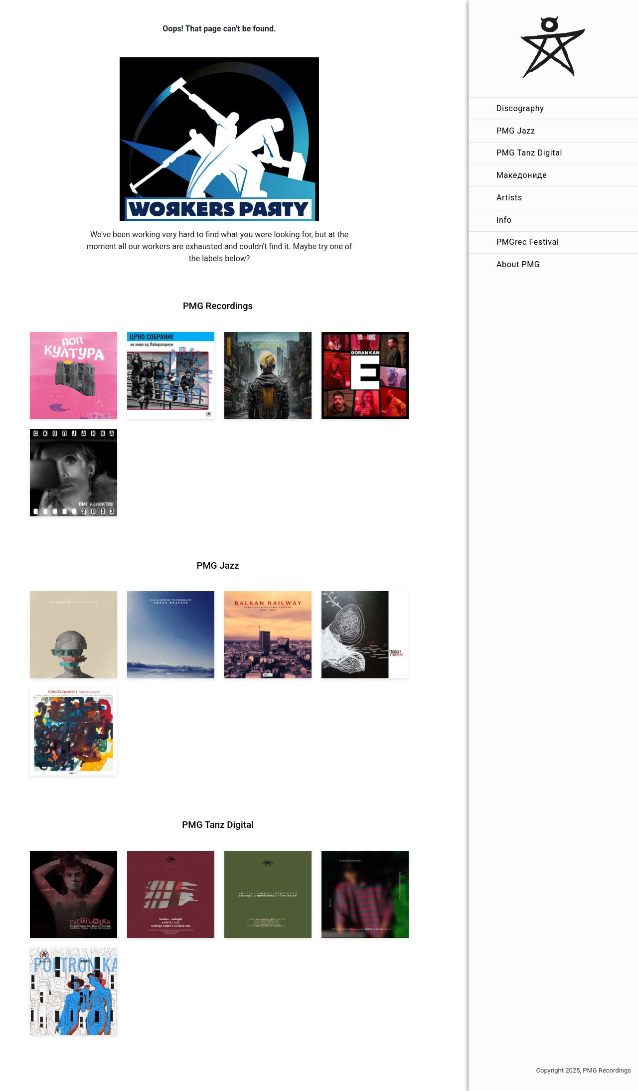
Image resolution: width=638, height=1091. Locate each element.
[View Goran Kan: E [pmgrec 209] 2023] (365, 375)
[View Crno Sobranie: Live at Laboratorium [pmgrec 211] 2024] (170, 375)
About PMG (518, 264)
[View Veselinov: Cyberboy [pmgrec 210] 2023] (268, 375)
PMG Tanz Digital (529, 152)
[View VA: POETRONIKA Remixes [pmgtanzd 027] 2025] (268, 894)
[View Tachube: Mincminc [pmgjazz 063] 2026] (365, 634)
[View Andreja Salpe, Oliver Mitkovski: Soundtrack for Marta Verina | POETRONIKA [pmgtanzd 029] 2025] (73, 894)
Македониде (521, 175)
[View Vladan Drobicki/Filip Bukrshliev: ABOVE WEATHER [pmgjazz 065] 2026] (170, 634)
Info (503, 220)
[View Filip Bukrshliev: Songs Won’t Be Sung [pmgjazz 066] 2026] (73, 634)
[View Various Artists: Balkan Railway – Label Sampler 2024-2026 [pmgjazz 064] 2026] (268, 634)
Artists (509, 197)
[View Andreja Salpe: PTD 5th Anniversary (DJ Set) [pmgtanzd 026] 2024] (365, 894)
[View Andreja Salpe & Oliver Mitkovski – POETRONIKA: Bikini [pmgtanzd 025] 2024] (73, 991)
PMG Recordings (218, 306)
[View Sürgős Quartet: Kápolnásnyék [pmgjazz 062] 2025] (73, 732)
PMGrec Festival (527, 242)
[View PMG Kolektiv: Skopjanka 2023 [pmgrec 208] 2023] (73, 472)
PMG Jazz (515, 131)
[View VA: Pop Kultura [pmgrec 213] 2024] (73, 375)
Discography (520, 108)
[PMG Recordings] (553, 48)
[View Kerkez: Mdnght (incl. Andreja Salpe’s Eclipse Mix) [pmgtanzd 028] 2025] (170, 894)
